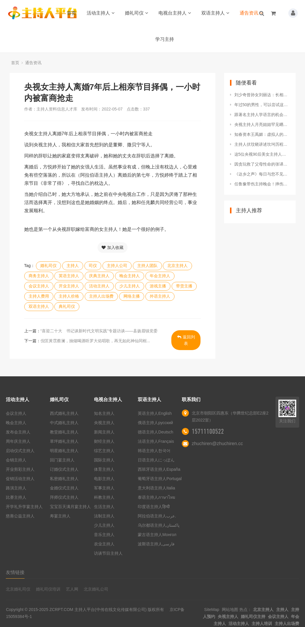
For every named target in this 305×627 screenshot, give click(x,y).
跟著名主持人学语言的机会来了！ (262, 114)
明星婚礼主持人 (64, 450)
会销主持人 (16, 460)
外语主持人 (160, 296)
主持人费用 (39, 296)
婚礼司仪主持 (253, 616)
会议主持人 (39, 286)
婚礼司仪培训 (48, 589)
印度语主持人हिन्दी (154, 506)
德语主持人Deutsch (155, 432)
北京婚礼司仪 (18, 589)
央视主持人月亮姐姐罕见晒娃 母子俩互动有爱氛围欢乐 (262, 124)
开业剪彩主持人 (20, 469)
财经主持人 (104, 441)
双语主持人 (215, 12)
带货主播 (184, 286)
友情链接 (15, 572)
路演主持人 (16, 488)
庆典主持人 (99, 275)
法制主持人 (104, 516)
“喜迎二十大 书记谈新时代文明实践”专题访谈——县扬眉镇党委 (99, 331)
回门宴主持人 (62, 460)
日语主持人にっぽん (156, 460)
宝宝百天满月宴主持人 (70, 506)
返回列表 (186, 340)
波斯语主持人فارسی (156, 544)
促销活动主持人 (20, 478)
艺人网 (72, 589)
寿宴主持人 (60, 516)
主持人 (73, 265)
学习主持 (164, 39)
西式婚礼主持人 (64, 413)
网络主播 (131, 296)
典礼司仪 (67, 306)
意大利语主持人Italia (156, 488)
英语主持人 (69, 275)
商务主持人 (39, 275)
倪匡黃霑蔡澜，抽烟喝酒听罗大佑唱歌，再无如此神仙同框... (95, 340)
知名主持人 (104, 413)
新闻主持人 (104, 432)
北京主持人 (177, 265)
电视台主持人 (174, 12)
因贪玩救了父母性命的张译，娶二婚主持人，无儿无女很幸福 (262, 164)
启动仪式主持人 (20, 450)
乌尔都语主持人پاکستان (158, 525)
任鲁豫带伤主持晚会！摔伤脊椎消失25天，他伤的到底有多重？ (262, 184)
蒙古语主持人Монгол (157, 534)
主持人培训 (262, 623)
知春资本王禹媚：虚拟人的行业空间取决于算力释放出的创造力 (262, 134)
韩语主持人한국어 (154, 450)
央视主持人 (104, 422)
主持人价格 (69, 296)
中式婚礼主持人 (64, 422)
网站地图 (230, 609)
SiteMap (211, 609)
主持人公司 (117, 265)
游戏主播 (158, 286)
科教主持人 (104, 497)
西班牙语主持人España (159, 469)
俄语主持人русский (155, 422)
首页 (71, 12)
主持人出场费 (101, 296)
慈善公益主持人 (20, 516)
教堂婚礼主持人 (64, 432)
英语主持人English (155, 413)
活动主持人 (100, 12)
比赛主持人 (16, 497)
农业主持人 (104, 544)
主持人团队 (147, 265)
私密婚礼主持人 (64, 478)
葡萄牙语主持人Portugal (160, 478)
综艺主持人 (104, 450)
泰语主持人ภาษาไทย (156, 497)
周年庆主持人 (18, 441)
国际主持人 (104, 460)
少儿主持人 (129, 286)
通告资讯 (251, 12)
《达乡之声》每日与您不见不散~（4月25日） (262, 174)
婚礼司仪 (136, 12)
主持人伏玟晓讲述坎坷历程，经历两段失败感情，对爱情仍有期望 (262, 144)
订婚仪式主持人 (64, 469)
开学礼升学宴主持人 (24, 506)
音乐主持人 (104, 534)
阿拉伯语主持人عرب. (157, 516)
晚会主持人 (129, 275)
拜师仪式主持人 (64, 497)
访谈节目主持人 (108, 553)
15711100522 (208, 431)
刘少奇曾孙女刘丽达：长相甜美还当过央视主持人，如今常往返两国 (262, 94)
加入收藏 (112, 247)
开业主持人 (69, 286)
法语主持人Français (156, 441)
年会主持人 (160, 275)
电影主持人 (104, 478)
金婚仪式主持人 (64, 488)
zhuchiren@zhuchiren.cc (217, 443)
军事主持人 (104, 488)
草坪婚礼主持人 (64, 441)
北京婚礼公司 (96, 589)
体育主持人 (104, 469)
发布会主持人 (18, 432)
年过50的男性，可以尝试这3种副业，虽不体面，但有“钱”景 (262, 104)
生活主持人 (104, 506)
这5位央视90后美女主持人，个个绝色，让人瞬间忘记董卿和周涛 (262, 154)
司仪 (93, 265)
